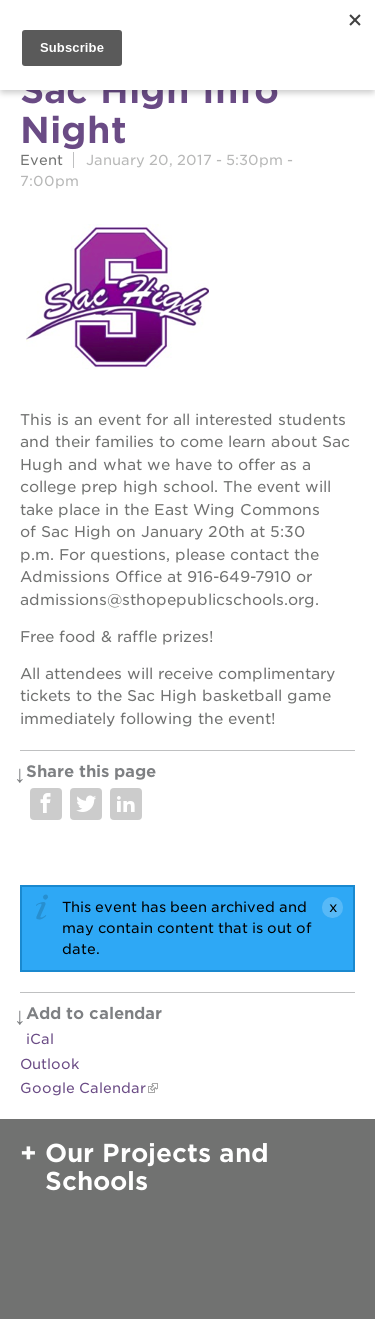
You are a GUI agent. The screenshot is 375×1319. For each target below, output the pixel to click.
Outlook (49, 1064)
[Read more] (187, 300)
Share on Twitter (86, 804)
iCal (40, 1039)
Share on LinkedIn (126, 804)
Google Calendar (83, 1088)
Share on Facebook (46, 804)
